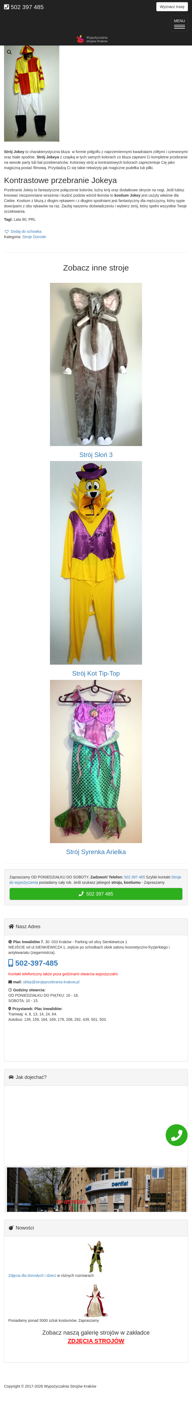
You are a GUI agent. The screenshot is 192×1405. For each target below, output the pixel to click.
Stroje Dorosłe (34, 237)
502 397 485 (134, 877)
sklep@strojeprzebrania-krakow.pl (51, 982)
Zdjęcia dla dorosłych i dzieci (32, 1275)
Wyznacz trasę (172, 7)
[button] (22, 231)
